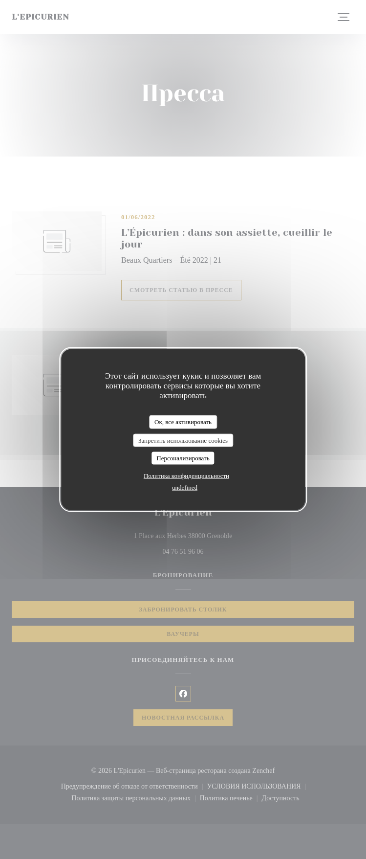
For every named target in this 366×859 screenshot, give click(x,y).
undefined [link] (184, 487)
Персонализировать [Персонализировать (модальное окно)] (182, 458)
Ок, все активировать (183, 422)
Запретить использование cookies (183, 440)
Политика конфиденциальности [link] (186, 475)
